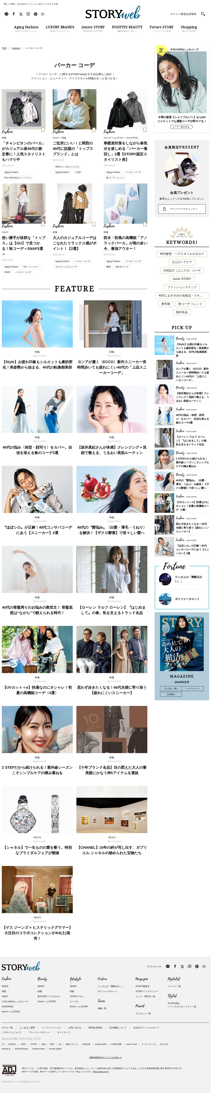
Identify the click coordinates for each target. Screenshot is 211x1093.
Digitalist (174, 979)
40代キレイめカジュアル (67, 167)
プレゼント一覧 (143, 1013)
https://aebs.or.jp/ (101, 1071)
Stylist (172, 996)
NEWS (5, 986)
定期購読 (171, 694)
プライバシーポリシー (39, 1032)
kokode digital (55, 1049)
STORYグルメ (77, 996)
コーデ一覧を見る (181, 127)
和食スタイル (72, 1044)
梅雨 (108, 266)
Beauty (42, 979)
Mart (44, 1044)
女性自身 (86, 1044)
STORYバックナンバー (147, 991)
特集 (4, 991)
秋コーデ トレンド (190, 303)
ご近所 (77, 172)
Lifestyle (75, 979)
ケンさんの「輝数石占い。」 (112, 986)
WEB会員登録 (95, 1027)
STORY (34, 1044)
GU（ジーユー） (31, 266)
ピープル (74, 1001)
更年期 (165, 303)
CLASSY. (12, 1044)
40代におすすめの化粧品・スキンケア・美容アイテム (183, 295)
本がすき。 (165, 1044)
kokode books (38, 1049)
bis (60, 1044)
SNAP (7, 272)
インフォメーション (51, 1027)
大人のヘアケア (182, 262)
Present (140, 1006)
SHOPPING (7, 1006)
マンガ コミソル (148, 1044)
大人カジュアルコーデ (66, 266)
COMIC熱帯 (116, 1044)
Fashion (6, 979)
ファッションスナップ (181, 287)
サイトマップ (63, 1032)
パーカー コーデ (133, 172)
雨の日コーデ (122, 266)
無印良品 (182, 312)
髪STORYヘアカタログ (49, 996)
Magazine (142, 979)
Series (101, 1001)
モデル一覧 (7, 1027)
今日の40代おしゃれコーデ (15, 1001)
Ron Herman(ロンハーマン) (17, 177)
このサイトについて (11, 1032)
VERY (23, 1044)
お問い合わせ (74, 1027)
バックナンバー (193, 688)
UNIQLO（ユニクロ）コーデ (181, 270)
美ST (52, 1044)
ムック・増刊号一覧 (145, 996)
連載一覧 (102, 1008)
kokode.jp (6, 1049)
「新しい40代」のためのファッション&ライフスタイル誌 (30, 4)
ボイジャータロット (187, 598)
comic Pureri (131, 1044)
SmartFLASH (100, 1044)
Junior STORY (182, 278)
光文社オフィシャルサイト (146, 1027)
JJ (3, 1044)
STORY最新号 (143, 986)
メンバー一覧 (174, 986)
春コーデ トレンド (115, 177)
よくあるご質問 (27, 1027)
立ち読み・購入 (171, 688)
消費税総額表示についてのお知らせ (105, 1057)
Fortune (102, 979)
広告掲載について (117, 1027)
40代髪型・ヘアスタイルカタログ (182, 253)
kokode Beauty (21, 1049)
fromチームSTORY (11, 1011)
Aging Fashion (11, 172)
